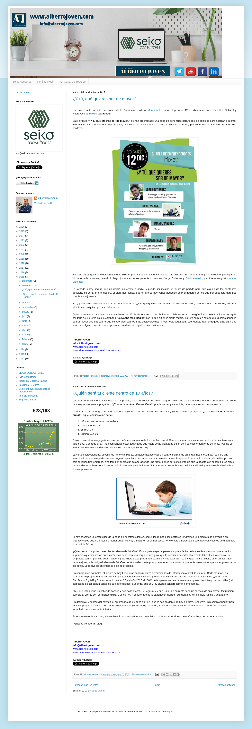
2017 (22, 267)
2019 (22, 258)
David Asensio (193, 278)
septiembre (28, 307)
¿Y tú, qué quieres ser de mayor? (104, 98)
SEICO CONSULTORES (31, 373)
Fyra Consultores (27, 377)
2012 (22, 358)
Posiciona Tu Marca (29, 385)
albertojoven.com (48, 198)
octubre (26, 302)
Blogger (169, 711)
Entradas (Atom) (95, 690)
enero (25, 343)
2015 (22, 277)
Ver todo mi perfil (43, 203)
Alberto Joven (23, 92)
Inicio (157, 685)
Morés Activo (155, 110)
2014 (22, 349)
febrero (26, 339)
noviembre (28, 285)
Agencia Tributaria (28, 395)
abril (24, 330)
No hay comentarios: (141, 376)
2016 (22, 272)
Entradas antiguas (225, 685)
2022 (22, 245)
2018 (22, 263)
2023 (22, 240)
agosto (26, 311)
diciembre (27, 281)
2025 (22, 231)
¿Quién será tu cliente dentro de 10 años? (113, 393)
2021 (22, 249)
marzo (25, 334)
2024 (22, 236)
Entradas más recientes (86, 685)
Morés (93, 113)
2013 (22, 354)
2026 (22, 226)
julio (24, 316)
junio (25, 321)
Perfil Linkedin (46, 81)
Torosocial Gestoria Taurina (33, 381)
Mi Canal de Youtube (73, 81)
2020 (22, 254)
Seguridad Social (27, 399)
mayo (25, 325)
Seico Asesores (22, 81)
